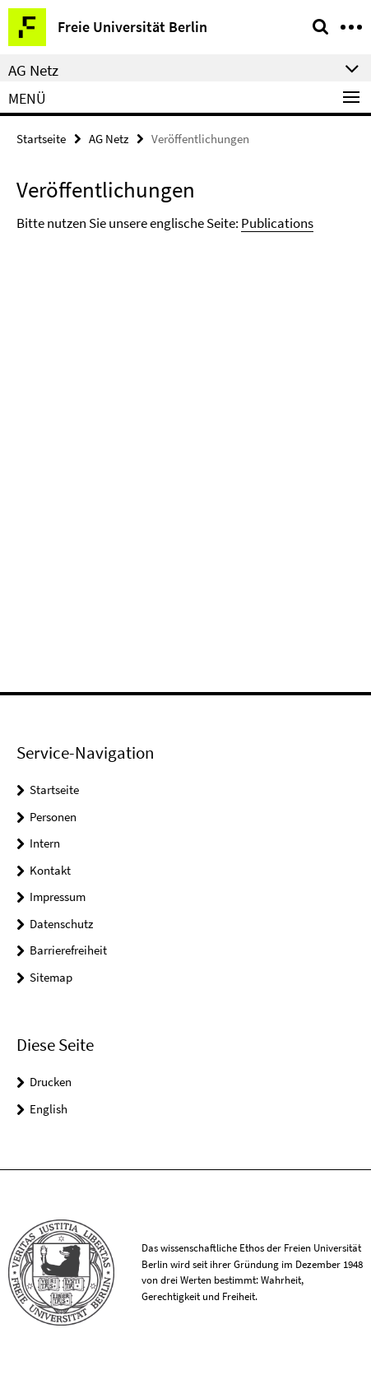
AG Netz (108, 138)
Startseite (41, 138)
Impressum (58, 896)
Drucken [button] (51, 1081)
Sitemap (51, 977)
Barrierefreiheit (68, 950)
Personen (53, 817)
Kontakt (50, 870)
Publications (277, 223)
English (48, 1109)
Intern (45, 843)
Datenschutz (61, 923)
